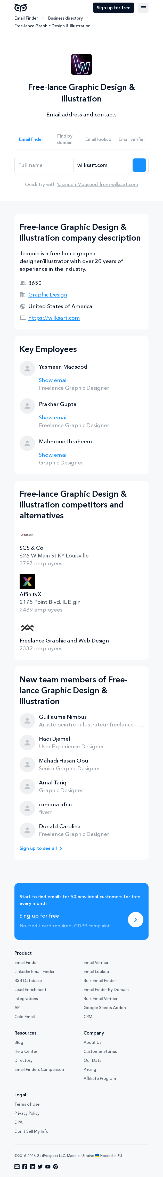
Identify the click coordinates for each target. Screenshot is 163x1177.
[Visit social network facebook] (24, 1166)
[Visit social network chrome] (55, 1166)
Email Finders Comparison (39, 1069)
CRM (88, 1016)
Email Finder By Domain (106, 989)
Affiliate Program (100, 1078)
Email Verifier (96, 962)
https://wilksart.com (54, 318)
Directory (23, 1060)
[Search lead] (139, 165)
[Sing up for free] (135, 919)
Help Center (25, 1051)
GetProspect (20, 8)
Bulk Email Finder (100, 980)
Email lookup (98, 139)
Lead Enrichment (30, 989)
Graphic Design (47, 294)
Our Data (93, 1060)
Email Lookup (96, 971)
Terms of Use (26, 1104)
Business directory (65, 18)
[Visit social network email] (17, 1166)
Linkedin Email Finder (34, 971)
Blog (18, 1042)
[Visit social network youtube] (48, 1166)
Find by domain (64, 139)
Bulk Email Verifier (101, 998)
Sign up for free (114, 8)
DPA (18, 1122)
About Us (92, 1042)
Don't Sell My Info (31, 1131)
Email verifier (132, 139)
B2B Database (28, 980)
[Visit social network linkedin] (32, 1166)
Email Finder (26, 18)
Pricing (90, 1069)
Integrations (26, 998)
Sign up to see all (38, 848)
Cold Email (24, 1016)
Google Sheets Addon (105, 1007)
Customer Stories (100, 1051)
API (17, 1007)
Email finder (31, 139)
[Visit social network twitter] (40, 1166)
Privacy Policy (26, 1113)
